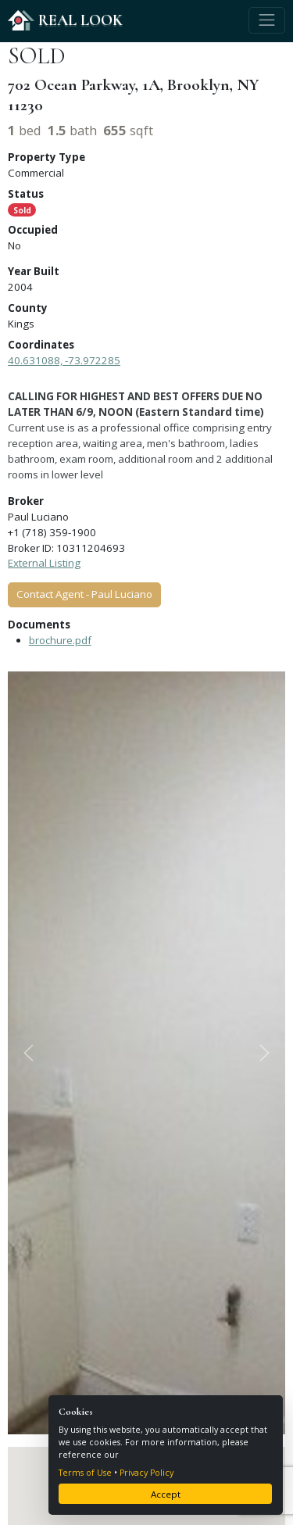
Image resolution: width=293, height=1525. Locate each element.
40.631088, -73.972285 (64, 360)
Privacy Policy (146, 1472)
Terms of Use (85, 1472)
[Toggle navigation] (266, 20)
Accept (165, 1494)
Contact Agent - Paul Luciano (84, 594)
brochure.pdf (60, 640)
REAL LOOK (65, 20)
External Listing (44, 563)
